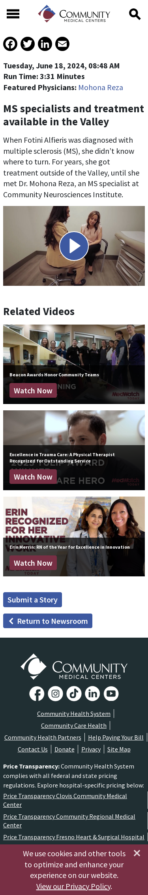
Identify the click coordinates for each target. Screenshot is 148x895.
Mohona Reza (100, 87)
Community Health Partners (42, 737)
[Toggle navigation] (13, 14)
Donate (64, 749)
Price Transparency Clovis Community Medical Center (65, 800)
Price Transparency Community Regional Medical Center (69, 820)
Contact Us (33, 749)
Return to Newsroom (47, 621)
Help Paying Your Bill (116, 737)
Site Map (119, 749)
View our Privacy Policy (73, 886)
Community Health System (74, 714)
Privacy (91, 749)
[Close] (137, 853)
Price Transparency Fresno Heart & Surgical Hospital (73, 837)
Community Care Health (74, 725)
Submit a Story (32, 599)
